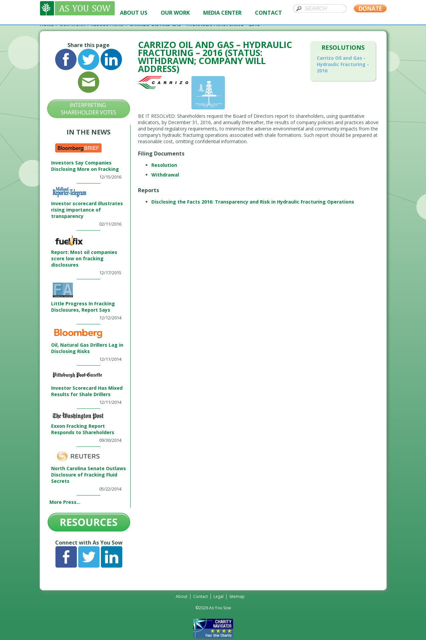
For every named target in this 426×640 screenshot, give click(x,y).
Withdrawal (165, 175)
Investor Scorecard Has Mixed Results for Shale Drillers (87, 391)
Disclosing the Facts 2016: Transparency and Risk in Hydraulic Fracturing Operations (252, 202)
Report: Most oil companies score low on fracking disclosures (84, 258)
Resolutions (343, 47)
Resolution (164, 165)
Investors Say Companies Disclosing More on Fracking (85, 165)
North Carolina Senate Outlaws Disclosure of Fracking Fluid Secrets (88, 474)
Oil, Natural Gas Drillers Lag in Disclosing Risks (87, 348)
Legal (219, 596)
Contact (200, 596)
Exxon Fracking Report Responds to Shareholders (82, 429)
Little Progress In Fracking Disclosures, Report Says (83, 306)
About (181, 596)
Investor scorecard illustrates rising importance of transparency (87, 209)
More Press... (65, 502)
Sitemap (237, 596)
